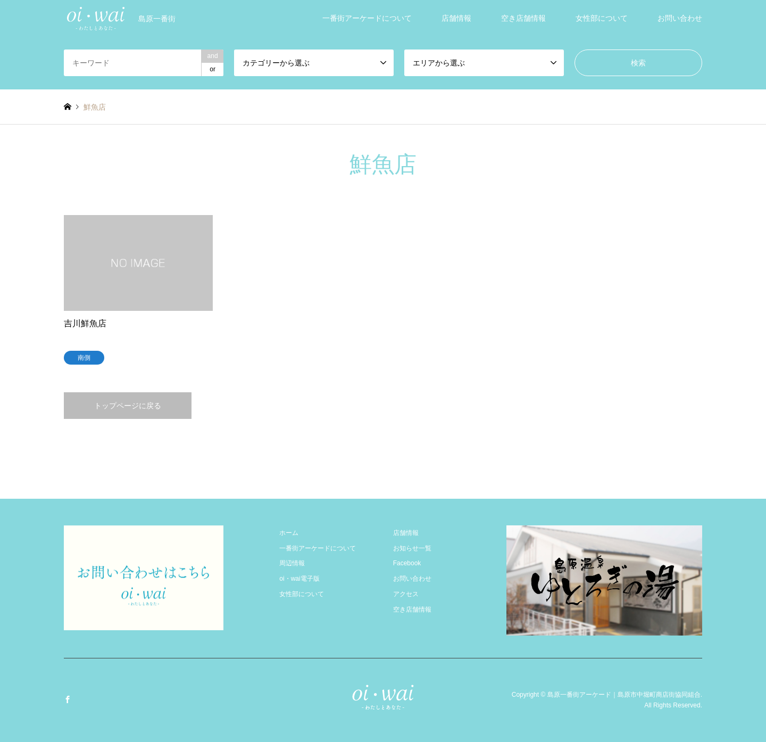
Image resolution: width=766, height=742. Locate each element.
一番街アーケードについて (367, 18)
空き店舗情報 (523, 18)
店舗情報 (456, 18)
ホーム (288, 533)
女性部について (602, 18)
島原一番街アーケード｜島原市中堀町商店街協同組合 (624, 694)
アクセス (406, 594)
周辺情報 (292, 563)
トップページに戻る (127, 405)
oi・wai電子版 (299, 578)
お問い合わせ (679, 18)
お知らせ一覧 (412, 548)
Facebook (407, 563)
